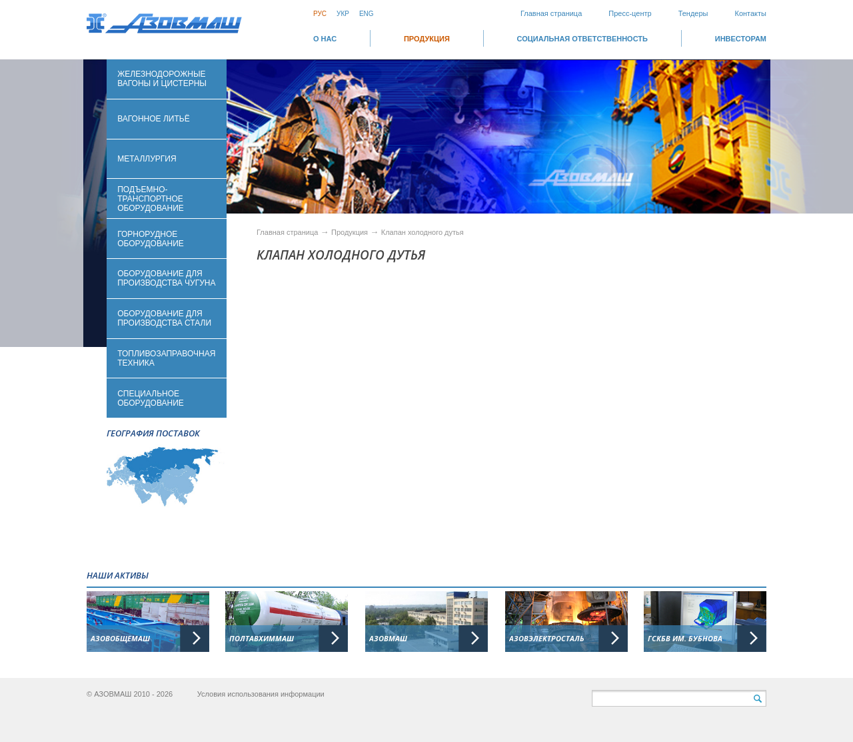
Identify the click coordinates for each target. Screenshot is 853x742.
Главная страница (551, 13)
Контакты (750, 13)
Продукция (427, 39)
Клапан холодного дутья (422, 232)
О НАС (325, 39)
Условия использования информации (261, 694)
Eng (366, 13)
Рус (320, 13)
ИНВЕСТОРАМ (740, 39)
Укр (343, 13)
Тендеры (693, 13)
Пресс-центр (629, 13)
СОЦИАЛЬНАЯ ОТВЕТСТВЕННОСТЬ (582, 39)
